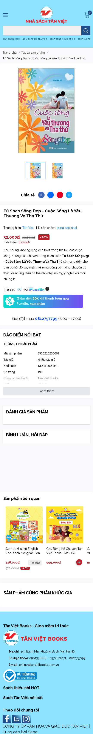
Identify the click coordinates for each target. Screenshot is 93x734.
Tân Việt (28, 227)
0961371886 (38, 658)
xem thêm (37, 304)
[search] (85, 30)
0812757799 (46, 318)
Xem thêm (47, 391)
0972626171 (58, 658)
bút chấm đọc (11, 38)
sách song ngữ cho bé (62, 38)
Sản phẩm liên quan (21, 498)
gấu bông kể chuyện (34, 38)
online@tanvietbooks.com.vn (39, 664)
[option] (35, 170)
